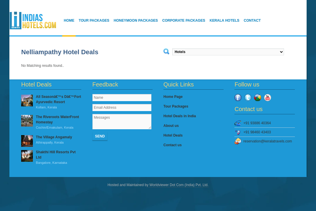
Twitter (247, 97)
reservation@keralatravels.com (267, 141)
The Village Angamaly (51, 140)
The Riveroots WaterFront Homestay (51, 122)
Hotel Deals (172, 135)
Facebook (237, 97)
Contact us (172, 145)
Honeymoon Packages (136, 20)
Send (100, 136)
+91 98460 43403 (257, 132)
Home (69, 20)
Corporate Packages (183, 20)
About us (171, 126)
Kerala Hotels (224, 20)
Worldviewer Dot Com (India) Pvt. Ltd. (178, 185)
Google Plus (257, 97)
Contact (252, 20)
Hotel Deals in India (179, 116)
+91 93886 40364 (257, 123)
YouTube (267, 97)
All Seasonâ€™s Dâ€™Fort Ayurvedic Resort (51, 102)
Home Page (172, 97)
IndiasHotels (32, 20)
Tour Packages (94, 20)
